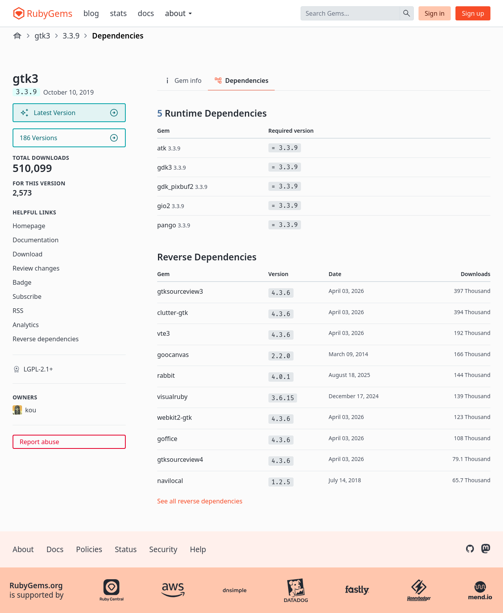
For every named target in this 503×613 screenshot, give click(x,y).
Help (198, 549)
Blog (91, 13)
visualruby (172, 396)
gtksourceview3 (180, 291)
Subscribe (27, 296)
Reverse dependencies (46, 339)
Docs (146, 13)
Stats (118, 13)
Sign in (435, 13)
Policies (89, 549)
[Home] (17, 35)
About (23, 549)
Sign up (473, 13)
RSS (18, 310)
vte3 (163, 333)
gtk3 (42, 36)
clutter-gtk (172, 312)
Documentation (36, 240)
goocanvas (173, 354)
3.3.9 (71, 36)
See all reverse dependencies (199, 501)
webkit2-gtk (174, 417)
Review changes (36, 268)
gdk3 (171, 167)
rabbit (166, 375)
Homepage (29, 225)
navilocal (170, 480)
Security (163, 549)
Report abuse (39, 441)
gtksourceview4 (180, 459)
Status (126, 549)
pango (173, 225)
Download (27, 254)
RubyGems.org (36, 585)
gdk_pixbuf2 (182, 186)
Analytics (26, 324)
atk (168, 148)
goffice (167, 438)
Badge (22, 282)
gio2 (170, 205)
